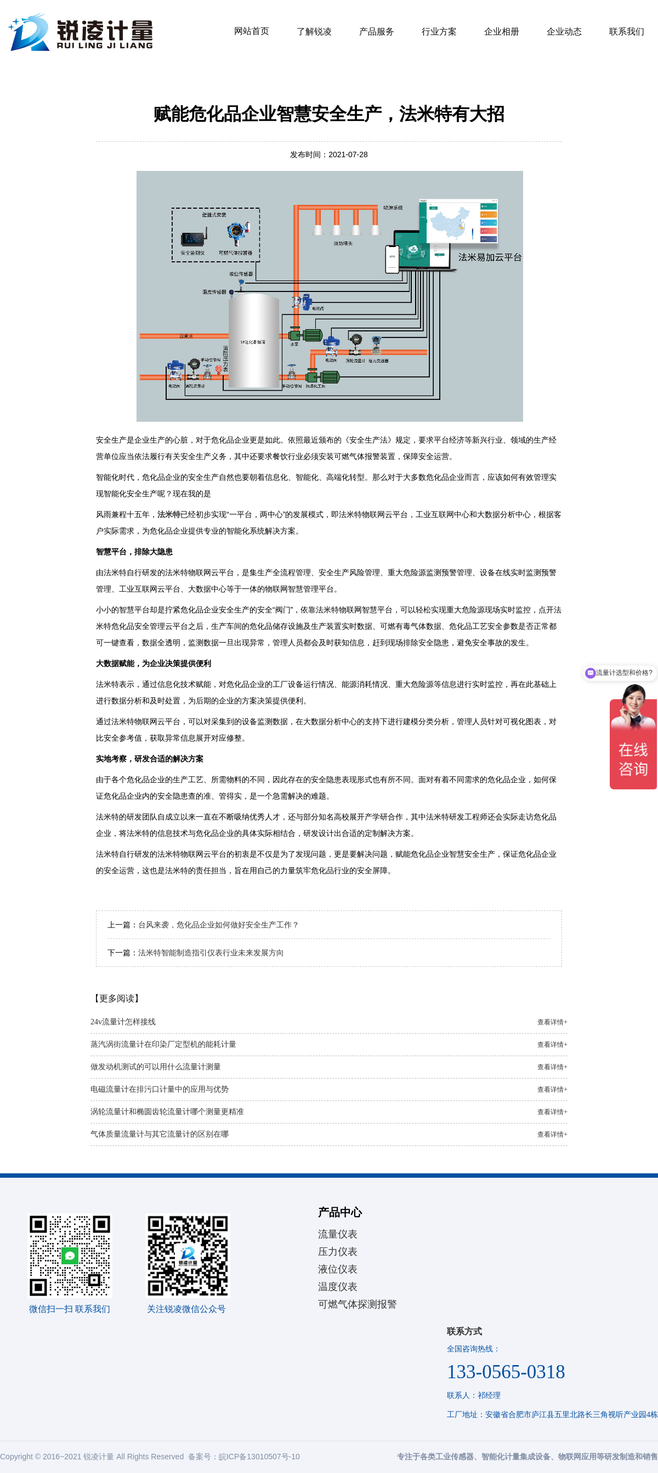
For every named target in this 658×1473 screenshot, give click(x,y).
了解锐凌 (314, 31)
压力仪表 (338, 1251)
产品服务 (376, 31)
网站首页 (251, 31)
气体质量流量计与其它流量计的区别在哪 (329, 1134)
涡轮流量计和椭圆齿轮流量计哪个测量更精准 (329, 1112)
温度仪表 (338, 1286)
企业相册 (501, 31)
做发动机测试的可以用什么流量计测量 (329, 1067)
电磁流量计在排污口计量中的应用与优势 (329, 1090)
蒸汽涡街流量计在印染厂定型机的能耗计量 (329, 1045)
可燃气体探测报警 (357, 1304)
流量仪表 (338, 1234)
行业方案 (439, 31)
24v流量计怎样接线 (329, 1022)
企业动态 (564, 31)
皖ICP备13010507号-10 (259, 1456)
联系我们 (626, 31)
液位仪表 (338, 1269)
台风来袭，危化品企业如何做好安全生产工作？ (218, 924)
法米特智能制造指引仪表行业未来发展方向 (211, 952)
